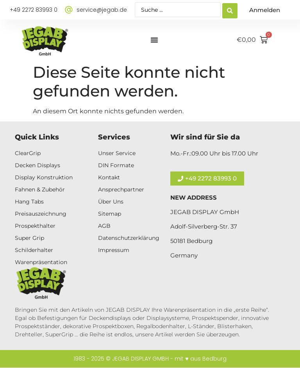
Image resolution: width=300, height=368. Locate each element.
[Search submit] (230, 10)
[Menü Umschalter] (154, 40)
